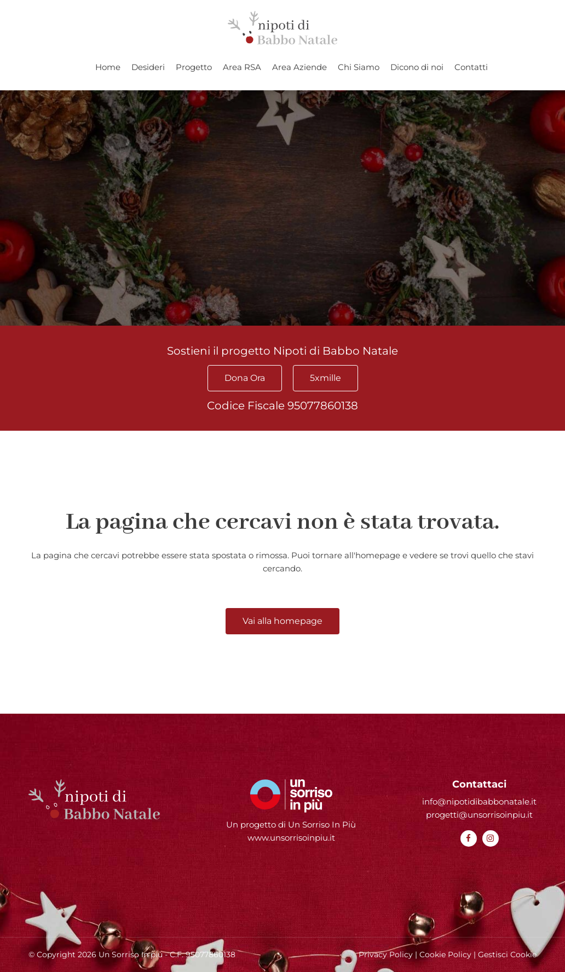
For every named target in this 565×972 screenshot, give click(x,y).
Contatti (471, 67)
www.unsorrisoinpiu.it (291, 837)
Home (107, 67)
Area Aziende (299, 67)
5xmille (325, 378)
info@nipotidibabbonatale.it (479, 801)
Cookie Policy (445, 954)
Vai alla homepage (282, 621)
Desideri (148, 67)
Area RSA (242, 67)
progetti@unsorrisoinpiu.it (479, 814)
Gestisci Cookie (507, 954)
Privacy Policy (386, 954)
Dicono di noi (416, 67)
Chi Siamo (358, 67)
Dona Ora (244, 378)
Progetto (194, 67)
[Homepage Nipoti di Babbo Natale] (282, 27)
